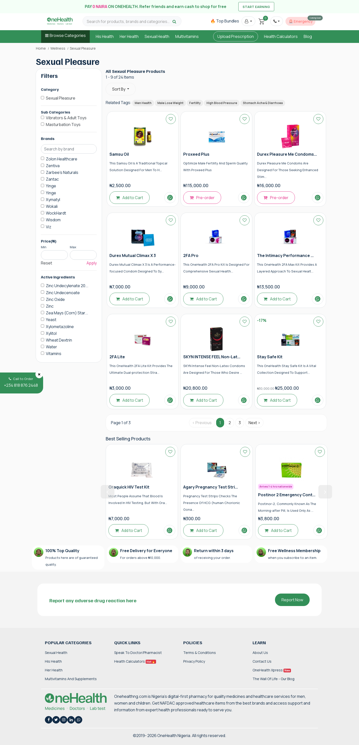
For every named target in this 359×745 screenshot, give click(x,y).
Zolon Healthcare (61, 159)
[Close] (39, 374)
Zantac (52, 179)
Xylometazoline (60, 326)
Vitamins (53, 353)
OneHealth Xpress (272, 670)
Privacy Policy (194, 661)
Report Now (292, 600)
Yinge (51, 186)
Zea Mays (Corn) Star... (67, 313)
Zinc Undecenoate (63, 292)
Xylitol (51, 333)
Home (41, 48)
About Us (260, 652)
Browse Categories (68, 35)
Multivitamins (187, 36)
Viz (48, 227)
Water (51, 347)
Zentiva (53, 165)
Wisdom (53, 220)
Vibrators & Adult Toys (66, 118)
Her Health (129, 36)
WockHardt (56, 213)
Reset (46, 263)
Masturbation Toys (63, 124)
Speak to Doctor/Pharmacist (138, 652)
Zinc (50, 306)
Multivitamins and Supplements (71, 678)
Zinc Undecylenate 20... (67, 285)
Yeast (51, 319)
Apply (92, 263)
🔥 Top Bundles (224, 21)
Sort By (119, 89)
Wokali (52, 206)
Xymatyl (53, 199)
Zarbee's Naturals (62, 172)
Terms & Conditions (199, 652)
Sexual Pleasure (60, 98)
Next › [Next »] (254, 422)
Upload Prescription (235, 36)
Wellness (57, 48)
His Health (105, 36)
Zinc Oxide (55, 299)
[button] (248, 21)
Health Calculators (281, 36)
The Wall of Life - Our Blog (273, 678)
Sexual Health (157, 36)
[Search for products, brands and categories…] (129, 21)
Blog (308, 36)
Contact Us (262, 661)
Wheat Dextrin (59, 340)
